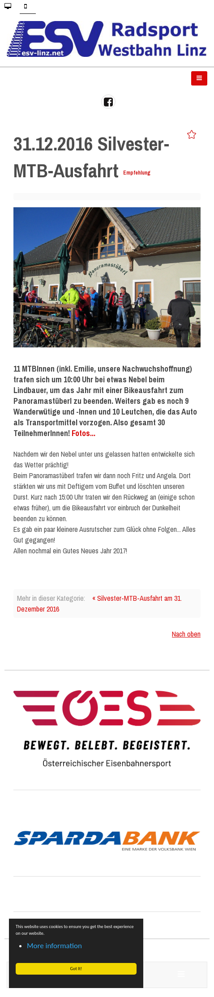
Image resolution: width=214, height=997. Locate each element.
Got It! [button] (76, 968)
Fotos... (83, 433)
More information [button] (54, 945)
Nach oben (186, 634)
